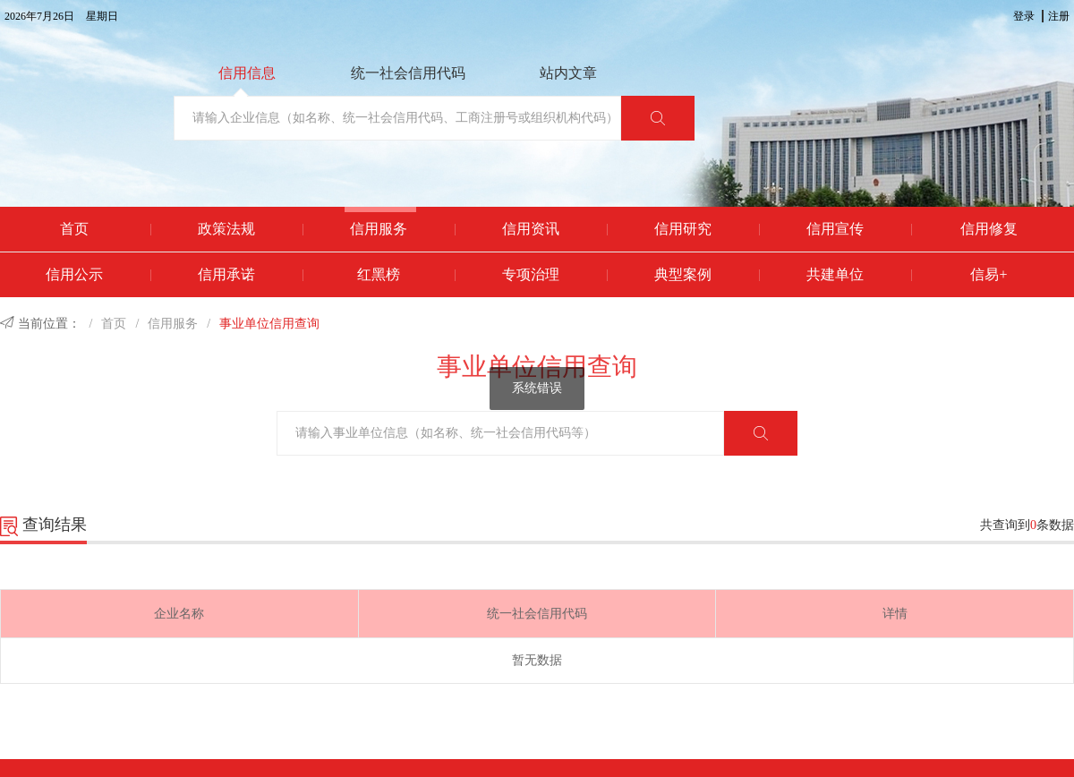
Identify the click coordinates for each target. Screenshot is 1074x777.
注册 (1059, 16)
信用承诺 (226, 274)
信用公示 (74, 274)
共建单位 (835, 274)
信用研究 (683, 228)
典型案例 (683, 274)
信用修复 (989, 228)
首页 (74, 228)
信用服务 (378, 228)
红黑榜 (378, 274)
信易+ (988, 274)
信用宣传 (835, 228)
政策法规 (226, 228)
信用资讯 (530, 228)
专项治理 (530, 274)
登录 (1024, 16)
